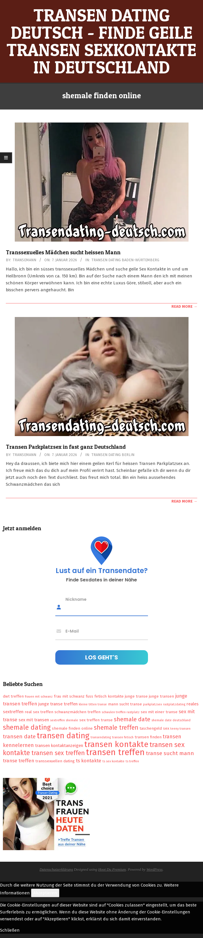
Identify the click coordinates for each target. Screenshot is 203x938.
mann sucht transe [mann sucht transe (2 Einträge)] (125, 704)
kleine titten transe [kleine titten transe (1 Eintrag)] (93, 704)
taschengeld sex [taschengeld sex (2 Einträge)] (154, 728)
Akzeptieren (45, 893)
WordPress (155, 869)
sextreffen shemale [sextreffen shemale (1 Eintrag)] (64, 720)
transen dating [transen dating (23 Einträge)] (63, 735)
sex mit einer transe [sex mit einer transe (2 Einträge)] (159, 711)
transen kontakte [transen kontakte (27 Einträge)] (116, 744)
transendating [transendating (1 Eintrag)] (101, 737)
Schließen (10, 930)
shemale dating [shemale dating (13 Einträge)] (27, 727)
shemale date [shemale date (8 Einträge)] (132, 719)
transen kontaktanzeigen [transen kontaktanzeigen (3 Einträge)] (59, 745)
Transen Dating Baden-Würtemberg (125, 260)
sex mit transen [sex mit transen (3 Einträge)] (34, 719)
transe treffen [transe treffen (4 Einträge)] (18, 760)
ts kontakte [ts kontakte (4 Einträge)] (88, 760)
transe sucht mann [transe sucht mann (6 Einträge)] (170, 753)
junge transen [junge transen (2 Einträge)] (161, 696)
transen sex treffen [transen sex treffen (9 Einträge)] (58, 753)
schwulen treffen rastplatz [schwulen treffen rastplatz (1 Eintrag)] (121, 712)
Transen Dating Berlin (113, 455)
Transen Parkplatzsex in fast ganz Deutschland (66, 447)
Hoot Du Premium (112, 869)
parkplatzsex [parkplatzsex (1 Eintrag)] (152, 704)
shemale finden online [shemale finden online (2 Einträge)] (72, 728)
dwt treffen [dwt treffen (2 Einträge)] (13, 696)
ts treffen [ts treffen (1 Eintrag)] (132, 761)
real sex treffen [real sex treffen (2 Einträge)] (39, 711)
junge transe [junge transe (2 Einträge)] (136, 696)
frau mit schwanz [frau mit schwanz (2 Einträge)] (69, 696)
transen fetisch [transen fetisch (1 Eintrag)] (122, 737)
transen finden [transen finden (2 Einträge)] (148, 737)
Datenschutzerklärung (56, 869)
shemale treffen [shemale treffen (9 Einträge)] (116, 727)
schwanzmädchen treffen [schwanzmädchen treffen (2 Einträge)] (77, 711)
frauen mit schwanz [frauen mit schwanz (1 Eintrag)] (39, 696)
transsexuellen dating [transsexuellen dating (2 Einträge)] (55, 761)
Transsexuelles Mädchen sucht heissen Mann (63, 252)
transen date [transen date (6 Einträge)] (19, 736)
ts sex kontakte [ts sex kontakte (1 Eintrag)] (114, 761)
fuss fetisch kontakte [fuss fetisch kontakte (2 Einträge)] (105, 696)
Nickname (76, 599)
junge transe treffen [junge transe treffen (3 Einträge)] (58, 704)
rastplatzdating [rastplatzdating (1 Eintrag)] (174, 704)
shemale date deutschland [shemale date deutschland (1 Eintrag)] (171, 720)
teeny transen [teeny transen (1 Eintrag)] (180, 729)
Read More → (184, 306)
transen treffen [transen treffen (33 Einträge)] (115, 752)
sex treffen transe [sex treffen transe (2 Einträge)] (96, 720)
